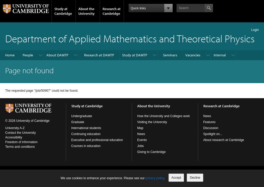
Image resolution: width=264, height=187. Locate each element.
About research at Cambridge (223, 140)
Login (255, 30)
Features (209, 122)
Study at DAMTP (134, 55)
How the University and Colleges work (163, 116)
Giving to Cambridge (151, 152)
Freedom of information (21, 142)
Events (142, 140)
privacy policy (155, 178)
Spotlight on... (212, 134)
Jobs (140, 146)
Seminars (170, 55)
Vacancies (192, 55)
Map (140, 128)
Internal (220, 55)
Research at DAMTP (99, 55)
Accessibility (13, 137)
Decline (195, 177)
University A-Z (15, 128)
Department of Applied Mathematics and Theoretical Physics (130, 38)
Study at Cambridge (63, 11)
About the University (86, 11)
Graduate (77, 122)
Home (10, 55)
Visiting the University (152, 122)
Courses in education (86, 146)
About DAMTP (57, 55)
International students (86, 128)
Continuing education (86, 134)
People (28, 55)
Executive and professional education (97, 140)
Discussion (210, 128)
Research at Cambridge (112, 11)
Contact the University (20, 133)
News (141, 134)
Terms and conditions (20, 147)
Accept (176, 177)
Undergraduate (81, 116)
